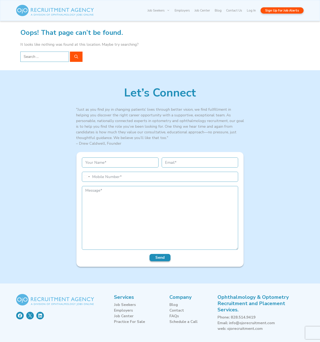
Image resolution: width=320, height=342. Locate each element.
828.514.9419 (243, 317)
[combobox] (86, 177)
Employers (182, 10)
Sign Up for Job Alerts (282, 10)
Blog (218, 10)
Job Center (202, 10)
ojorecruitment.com (245, 328)
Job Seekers (159, 10)
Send (160, 257)
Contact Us (234, 10)
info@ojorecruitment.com (252, 322)
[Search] (76, 57)
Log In (251, 10)
